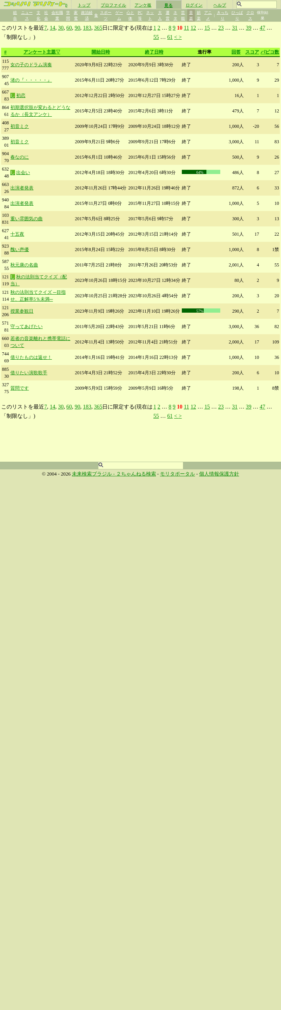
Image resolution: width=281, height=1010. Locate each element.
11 (186, 28)
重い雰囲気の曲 (26, 218)
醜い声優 (19, 249)
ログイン (194, 5)
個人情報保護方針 (219, 474)
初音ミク (19, 126)
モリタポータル (177, 474)
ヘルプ (219, 5)
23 (221, 28)
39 (248, 28)
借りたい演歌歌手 (28, 372)
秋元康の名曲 (24, 265)
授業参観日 (21, 311)
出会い (23, 172)
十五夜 (17, 234)
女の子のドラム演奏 (31, 64)
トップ (84, 5)
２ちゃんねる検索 (136, 474)
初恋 (20, 95)
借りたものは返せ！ (31, 357)
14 (52, 28)
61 (170, 37)
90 (77, 28)
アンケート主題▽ (41, 52)
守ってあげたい (26, 326)
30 (60, 28)
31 (235, 28)
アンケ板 (143, 5)
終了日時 (154, 52)
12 (193, 28)
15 (207, 28)
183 (87, 28)
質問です (19, 388)
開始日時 (100, 52)
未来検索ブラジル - (94, 474)
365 (98, 28)
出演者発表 (21, 188)
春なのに (19, 157)
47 (262, 28)
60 (69, 28)
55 (156, 37)
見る (168, 5)
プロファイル (113, 5)
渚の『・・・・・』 (31, 80)
